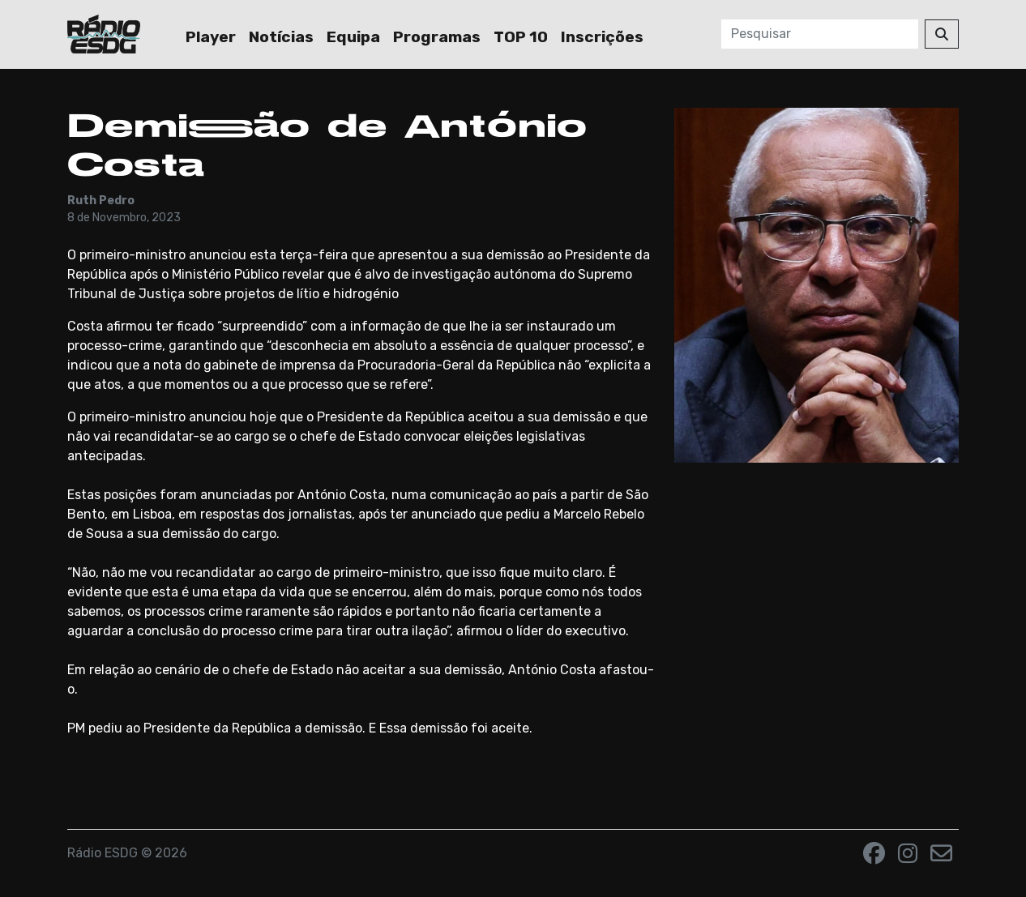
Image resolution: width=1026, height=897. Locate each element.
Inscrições (602, 37)
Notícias (281, 37)
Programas (437, 37)
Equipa (353, 37)
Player (211, 37)
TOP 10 (521, 37)
